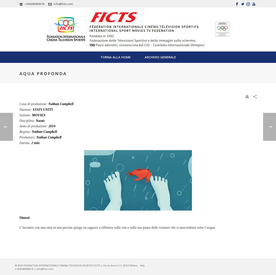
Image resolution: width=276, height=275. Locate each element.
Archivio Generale (160, 57)
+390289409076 (34, 4)
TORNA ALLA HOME (115, 57)
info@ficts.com (63, 4)
